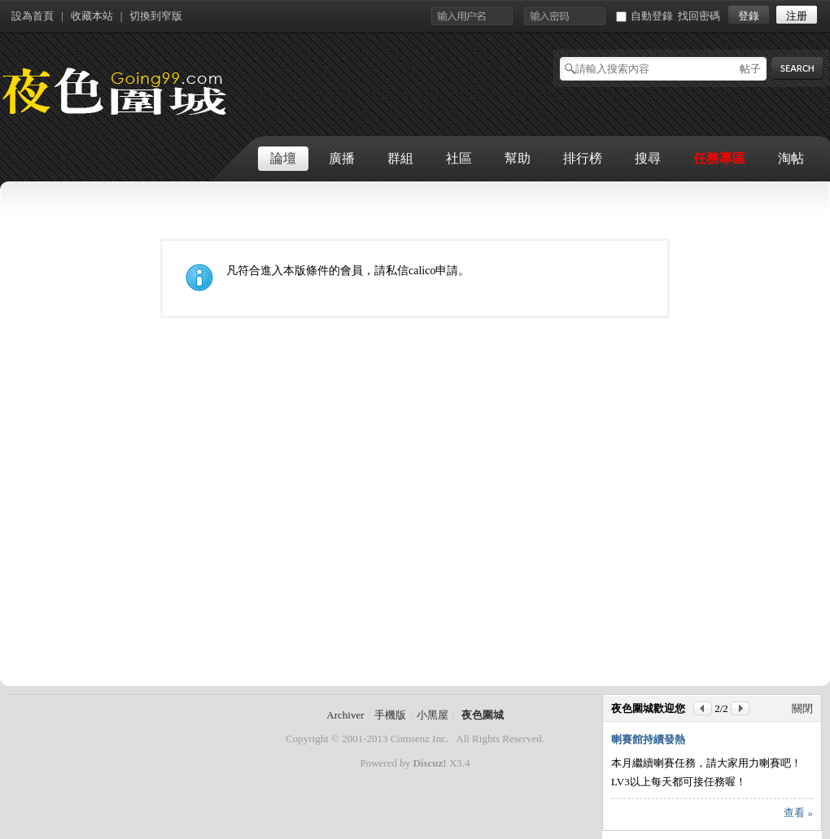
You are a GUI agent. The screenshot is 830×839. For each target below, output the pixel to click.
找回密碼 (699, 16)
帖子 (750, 69)
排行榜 (582, 158)
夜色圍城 (482, 715)
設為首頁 (32, 16)
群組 (400, 158)
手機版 (390, 715)
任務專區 (719, 158)
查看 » (798, 812)
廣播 (342, 158)
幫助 (518, 158)
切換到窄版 (155, 16)
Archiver (345, 715)
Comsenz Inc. (419, 738)
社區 (459, 158)
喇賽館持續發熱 (648, 739)
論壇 (283, 158)
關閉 (802, 708)
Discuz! (429, 763)
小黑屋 (432, 715)
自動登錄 (644, 16)
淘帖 (791, 158)
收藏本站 (92, 16)
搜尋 (648, 158)
